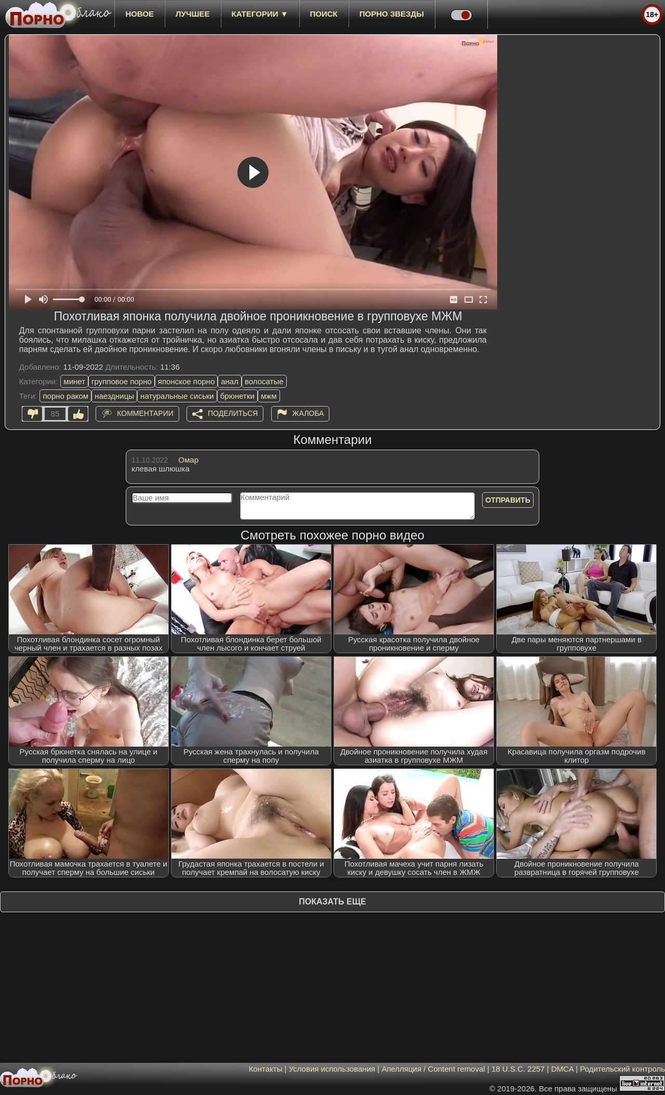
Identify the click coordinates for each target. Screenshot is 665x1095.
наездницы (114, 395)
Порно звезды (392, 13)
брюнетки (237, 395)
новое (139, 13)
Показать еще (332, 901)
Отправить (507, 500)
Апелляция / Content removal (433, 1068)
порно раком (65, 395)
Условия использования (332, 1068)
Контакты (266, 1068)
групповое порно (121, 381)
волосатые (264, 381)
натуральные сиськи (177, 395)
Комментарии (145, 413)
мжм (269, 395)
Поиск (324, 13)
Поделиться (233, 413)
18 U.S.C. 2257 (518, 1068)
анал (229, 381)
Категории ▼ (260, 13)
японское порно (186, 381)
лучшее (192, 13)
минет (74, 381)
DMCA (562, 1068)
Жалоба (308, 413)
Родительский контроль (622, 1068)
